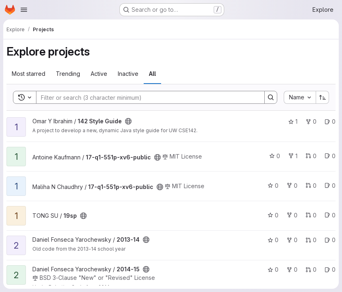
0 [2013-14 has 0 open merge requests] (311, 239)
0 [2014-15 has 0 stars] (273, 269)
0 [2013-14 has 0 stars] (273, 239)
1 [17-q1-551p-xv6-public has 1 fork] (292, 155)
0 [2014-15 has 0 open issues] (330, 269)
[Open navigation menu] (23, 9)
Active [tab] (99, 73)
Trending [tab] (68, 73)
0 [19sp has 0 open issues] (330, 215)
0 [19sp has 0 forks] (292, 215)
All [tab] (152, 73)
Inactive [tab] (128, 73)
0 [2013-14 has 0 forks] (292, 239)
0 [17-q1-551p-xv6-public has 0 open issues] (330, 155)
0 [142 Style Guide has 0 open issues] (330, 121)
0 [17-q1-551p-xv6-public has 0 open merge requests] (311, 155)
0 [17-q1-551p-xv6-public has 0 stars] (274, 155)
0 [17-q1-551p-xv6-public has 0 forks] (292, 185)
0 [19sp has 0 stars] (273, 215)
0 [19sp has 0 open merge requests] (311, 215)
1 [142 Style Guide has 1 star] (292, 121)
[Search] (146, 97)
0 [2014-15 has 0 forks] (292, 269)
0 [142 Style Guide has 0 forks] (311, 121)
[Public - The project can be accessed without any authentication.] (128, 121)
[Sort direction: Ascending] (322, 97)
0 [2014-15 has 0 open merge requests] (311, 269)
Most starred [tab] (28, 73)
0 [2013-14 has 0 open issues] (330, 239)
